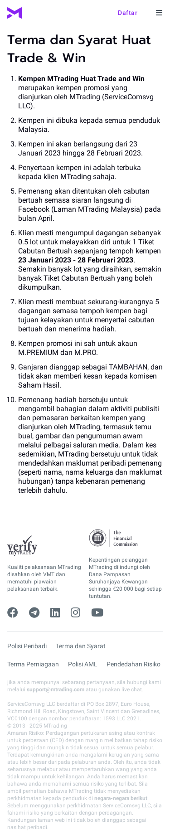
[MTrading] (14, 13)
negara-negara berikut (120, 798)
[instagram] (75, 613)
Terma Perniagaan (33, 664)
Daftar (127, 12)
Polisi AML (82, 664)
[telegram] (34, 613)
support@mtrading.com (55, 689)
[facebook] (12, 613)
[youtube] (97, 613)
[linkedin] (55, 613)
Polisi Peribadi (27, 646)
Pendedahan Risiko (133, 664)
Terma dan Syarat (81, 646)
